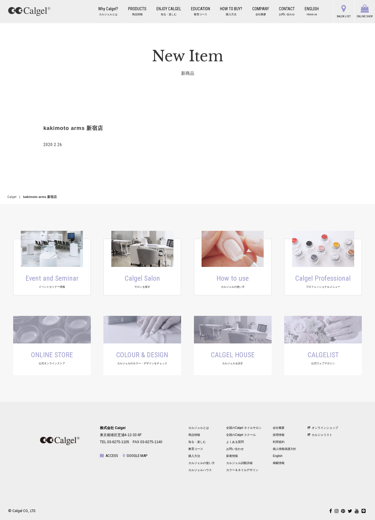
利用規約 (278, 441)
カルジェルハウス (200, 470)
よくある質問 (235, 441)
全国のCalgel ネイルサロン (244, 427)
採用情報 (278, 434)
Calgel (11, 197)
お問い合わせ (235, 448)
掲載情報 (278, 463)
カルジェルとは (198, 427)
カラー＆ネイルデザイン (242, 470)
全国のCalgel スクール (241, 434)
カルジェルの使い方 (201, 463)
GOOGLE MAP (135, 455)
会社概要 (278, 427)
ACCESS (109, 455)
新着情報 (232, 456)
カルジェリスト (320, 434)
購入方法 (194, 456)
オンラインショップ (323, 427)
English (277, 456)
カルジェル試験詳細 (239, 463)
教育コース (195, 448)
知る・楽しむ (197, 441)
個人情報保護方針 (284, 448)
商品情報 (194, 434)
